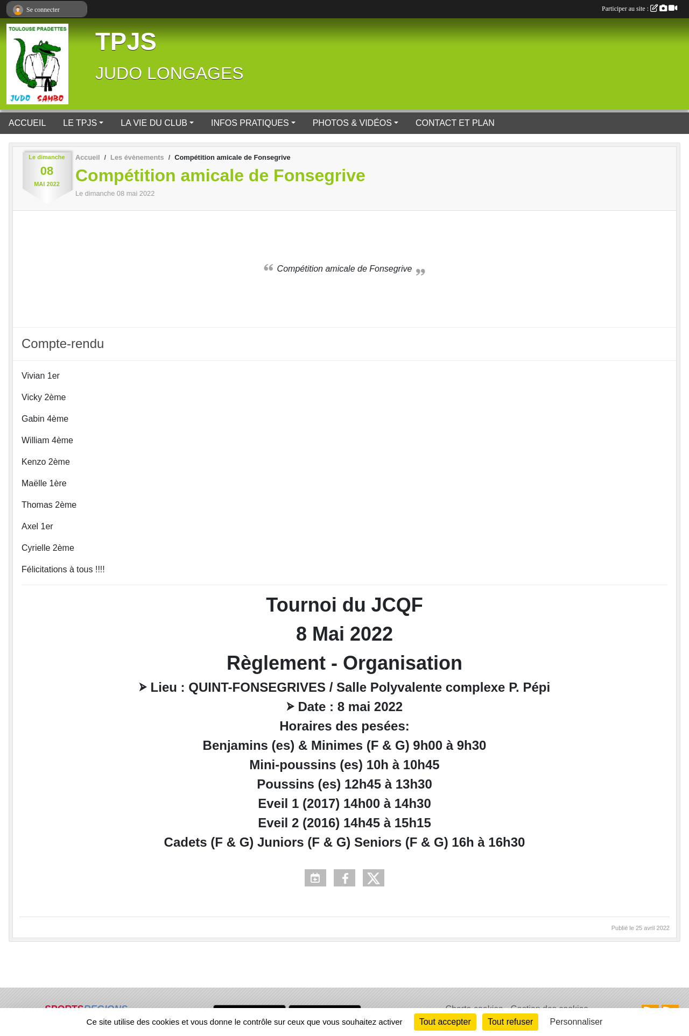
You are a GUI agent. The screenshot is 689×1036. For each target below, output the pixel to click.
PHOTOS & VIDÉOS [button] (352, 122)
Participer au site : (639, 8)
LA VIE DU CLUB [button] (154, 122)
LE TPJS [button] (80, 122)
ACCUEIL (27, 122)
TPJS (126, 41)
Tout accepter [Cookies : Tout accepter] (445, 1021)
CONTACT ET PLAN (455, 122)
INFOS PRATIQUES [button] (250, 122)
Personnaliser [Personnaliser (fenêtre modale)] (576, 1021)
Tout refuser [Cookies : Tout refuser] (510, 1021)
